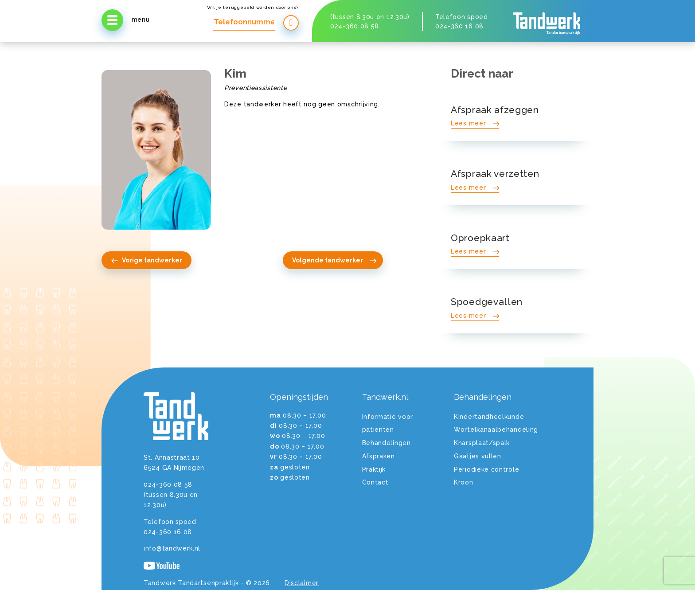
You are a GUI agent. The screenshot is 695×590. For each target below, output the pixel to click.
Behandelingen (386, 442)
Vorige (146, 260)
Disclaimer (302, 582)
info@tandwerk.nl (172, 548)
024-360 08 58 (354, 26)
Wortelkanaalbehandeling (496, 429)
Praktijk (374, 469)
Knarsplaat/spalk (482, 442)
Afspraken (378, 456)
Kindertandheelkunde (489, 416)
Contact (375, 482)
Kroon (463, 482)
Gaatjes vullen (477, 456)
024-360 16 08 (459, 26)
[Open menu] (112, 20)
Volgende (334, 260)
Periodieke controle (486, 469)
